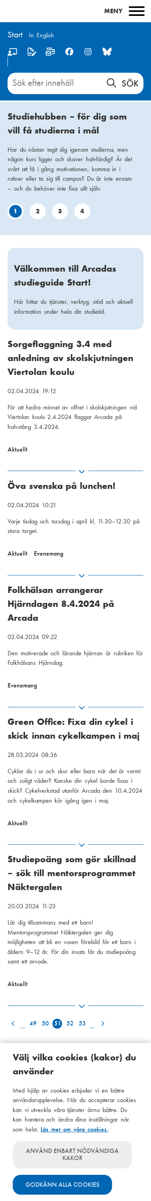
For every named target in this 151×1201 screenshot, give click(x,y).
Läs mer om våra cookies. (74, 1129)
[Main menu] (75, 11)
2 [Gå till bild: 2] (38, 211)
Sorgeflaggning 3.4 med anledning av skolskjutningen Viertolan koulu (70, 358)
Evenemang (48, 553)
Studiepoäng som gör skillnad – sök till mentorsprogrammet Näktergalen (72, 873)
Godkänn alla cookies (62, 1184)
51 (57, 1023)
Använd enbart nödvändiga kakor (72, 1154)
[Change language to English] (41, 36)
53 (82, 1023)
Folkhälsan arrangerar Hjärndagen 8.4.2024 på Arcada (61, 604)
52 (70, 1023)
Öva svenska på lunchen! (62, 486)
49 (33, 1023)
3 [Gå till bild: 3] (60, 211)
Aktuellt (17, 449)
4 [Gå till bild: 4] (82, 211)
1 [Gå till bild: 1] (15, 211)
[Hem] (15, 35)
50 (45, 1023)
